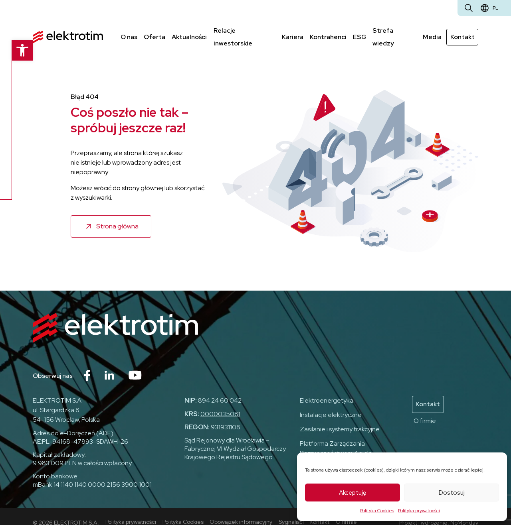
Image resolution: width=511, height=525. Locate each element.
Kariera (292, 30)
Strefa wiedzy (394, 30)
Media (432, 30)
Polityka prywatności (419, 510)
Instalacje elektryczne (331, 403)
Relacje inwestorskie (244, 30)
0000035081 (220, 402)
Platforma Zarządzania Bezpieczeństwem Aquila (336, 436)
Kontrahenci (327, 30)
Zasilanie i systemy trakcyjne (340, 417)
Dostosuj (452, 493)
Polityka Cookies (377, 510)
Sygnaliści (291, 509)
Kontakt (462, 30)
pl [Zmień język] (495, 8)
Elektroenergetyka (326, 388)
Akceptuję (352, 493)
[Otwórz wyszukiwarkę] (468, 8)
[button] (10, 50)
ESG (359, 30)
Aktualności (189, 30)
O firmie (425, 408)
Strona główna (117, 214)
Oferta (154, 30)
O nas (129, 30)
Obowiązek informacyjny (241, 509)
